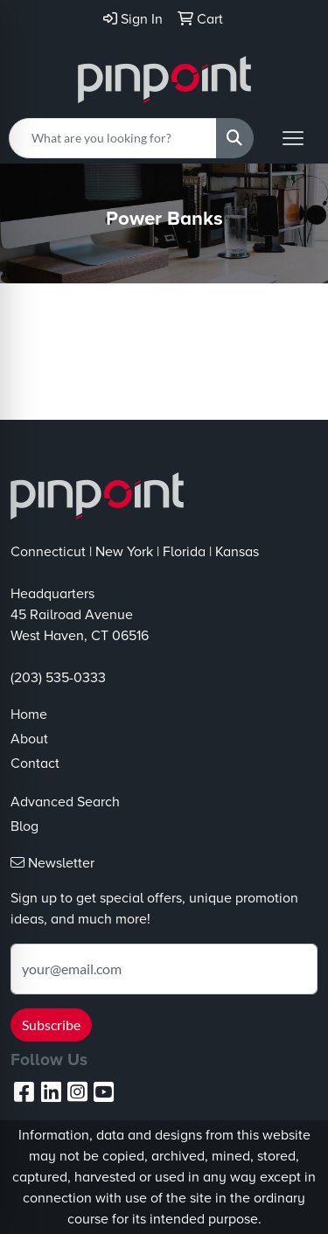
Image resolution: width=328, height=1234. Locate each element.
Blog (24, 826)
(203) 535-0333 (58, 678)
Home (28, 714)
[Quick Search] (113, 138)
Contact (34, 763)
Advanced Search (65, 802)
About (29, 739)
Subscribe (51, 1024)
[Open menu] (293, 138)
